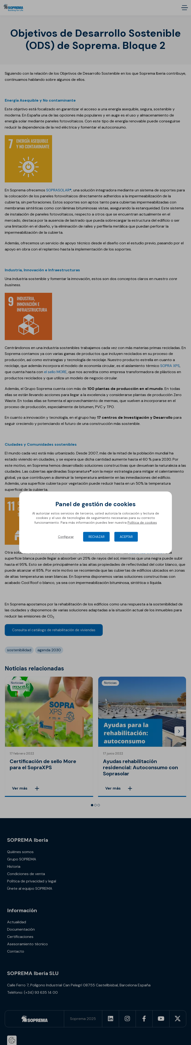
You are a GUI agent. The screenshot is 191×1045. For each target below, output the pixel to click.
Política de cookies (142, 522)
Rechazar (97, 537)
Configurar (66, 537)
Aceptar (126, 537)
